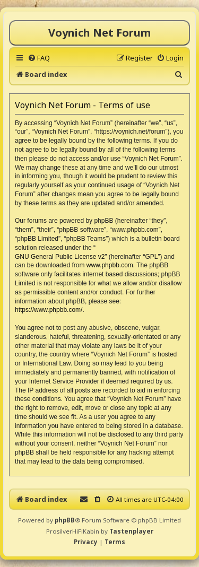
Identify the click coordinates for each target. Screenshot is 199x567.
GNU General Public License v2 (60, 256)
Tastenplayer (131, 531)
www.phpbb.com (109, 265)
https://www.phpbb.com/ (48, 309)
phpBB (65, 520)
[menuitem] (39, 57)
